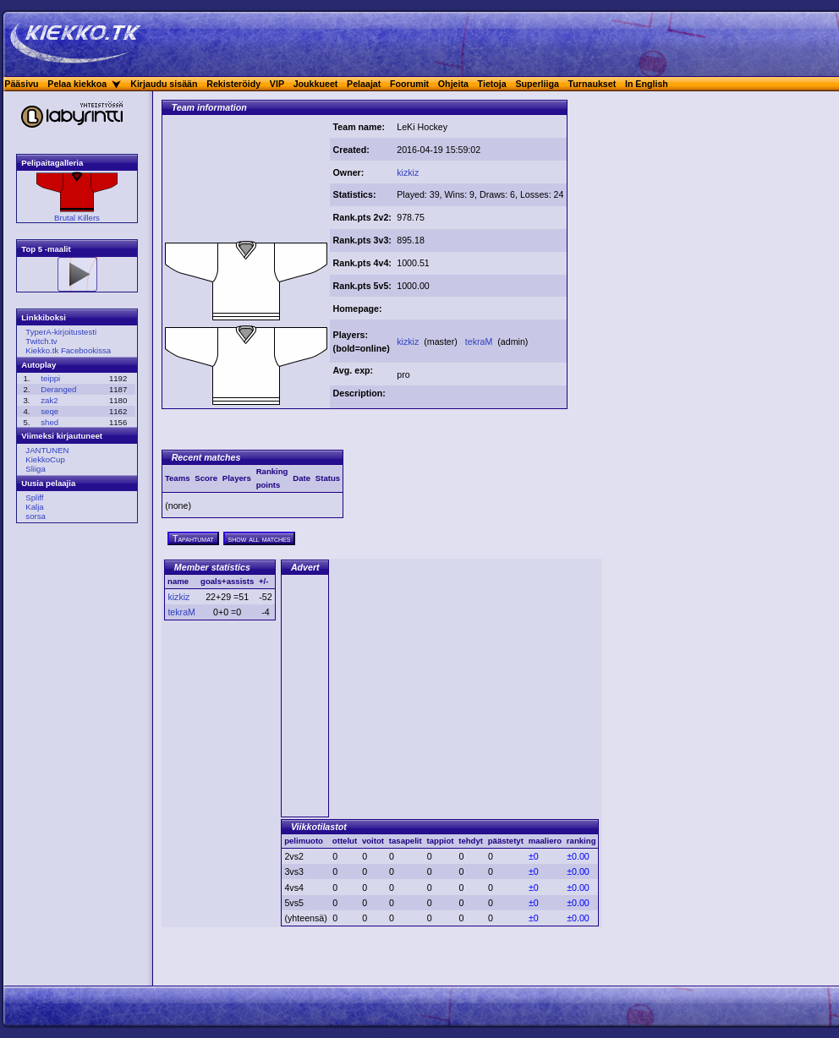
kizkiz (408, 172)
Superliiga (537, 84)
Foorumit (409, 84)
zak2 (49, 400)
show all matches (259, 538)
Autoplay (38, 364)
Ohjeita (453, 84)
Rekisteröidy (233, 84)
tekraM (480, 341)
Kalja (34, 506)
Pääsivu (21, 84)
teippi (50, 378)
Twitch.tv (41, 341)
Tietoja (492, 84)
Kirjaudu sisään (163, 84)
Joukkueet (315, 84)
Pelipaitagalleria (52, 162)
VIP (277, 84)
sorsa (35, 516)
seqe (49, 411)
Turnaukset (592, 84)
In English (646, 84)
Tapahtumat (193, 538)
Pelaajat (364, 84)
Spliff (34, 497)
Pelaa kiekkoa (77, 84)
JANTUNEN (47, 450)
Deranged (58, 389)
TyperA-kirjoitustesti (60, 331)
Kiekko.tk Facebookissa (68, 350)
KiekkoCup (44, 459)
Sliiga (35, 468)
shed (49, 422)
